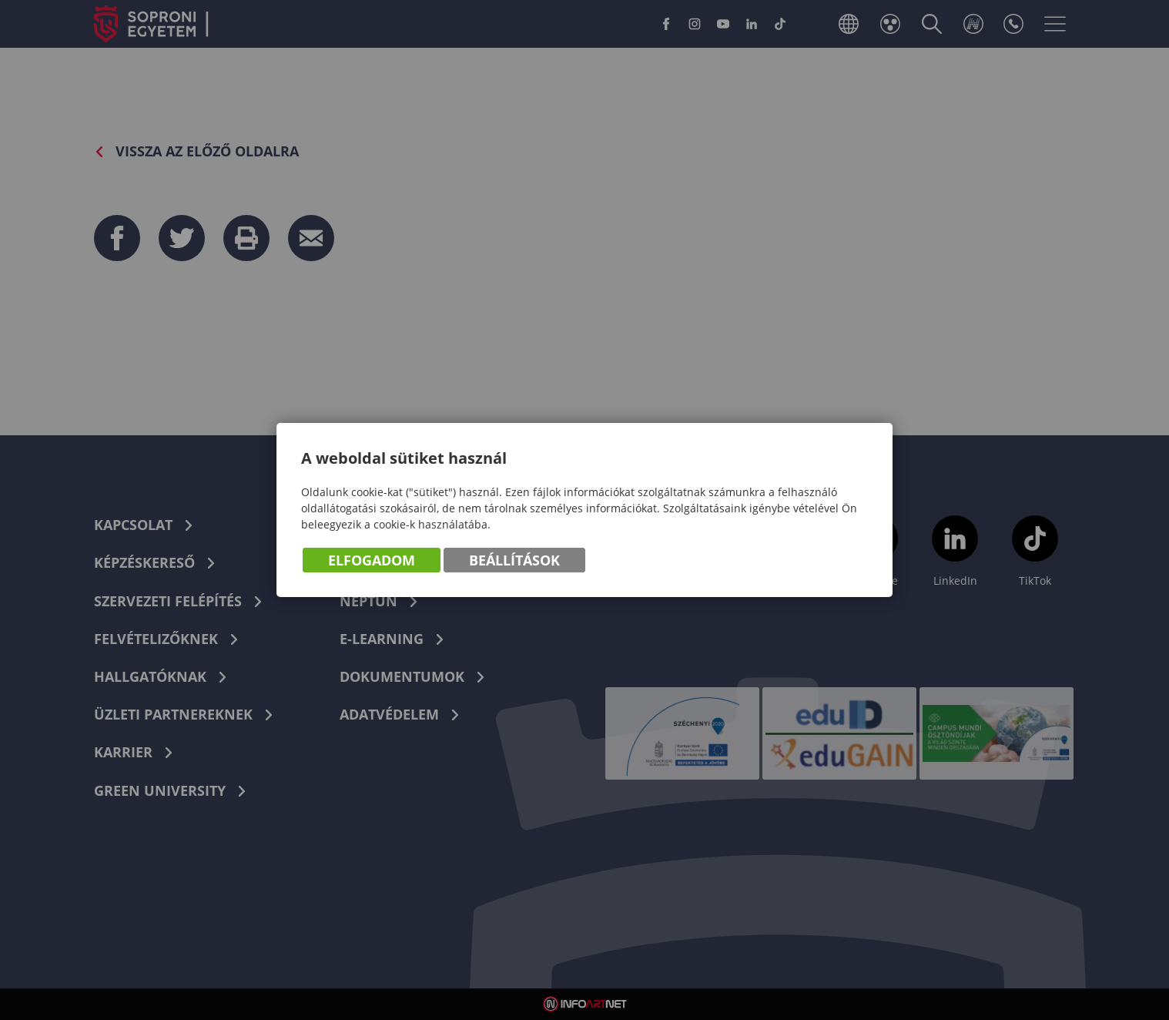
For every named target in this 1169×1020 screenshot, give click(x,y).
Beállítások (514, 560)
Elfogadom (371, 560)
